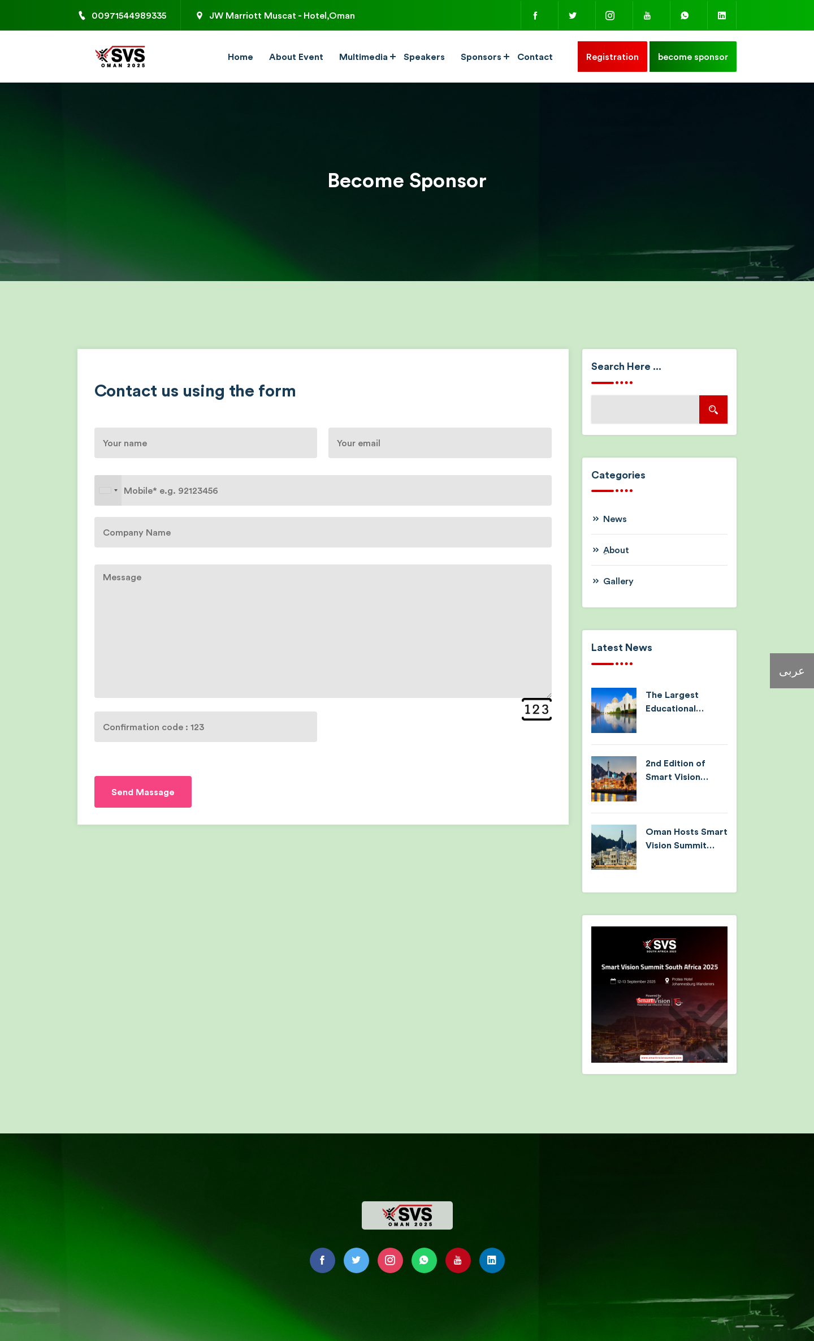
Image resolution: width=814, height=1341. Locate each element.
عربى (792, 670)
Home (240, 56)
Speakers (424, 56)
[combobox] (108, 490)
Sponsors (481, 56)
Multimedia (363, 56)
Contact (535, 56)
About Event (296, 56)
